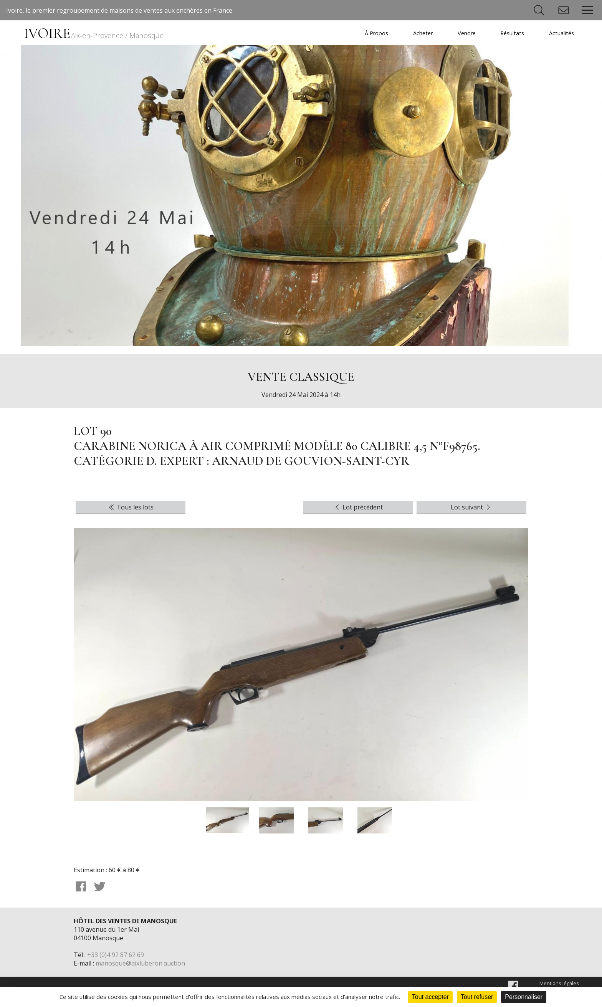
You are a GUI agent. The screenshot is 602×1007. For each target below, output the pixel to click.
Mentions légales (559, 983)
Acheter (423, 33)
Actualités (561, 33)
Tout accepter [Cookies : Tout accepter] (430, 997)
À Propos (376, 33)
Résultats (512, 33)
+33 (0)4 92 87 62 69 (115, 955)
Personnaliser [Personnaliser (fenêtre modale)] (523, 997)
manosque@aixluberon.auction (140, 963)
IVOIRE (94, 33)
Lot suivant (471, 507)
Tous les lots (131, 507)
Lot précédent (358, 507)
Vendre (467, 33)
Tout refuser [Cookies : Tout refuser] (477, 997)
